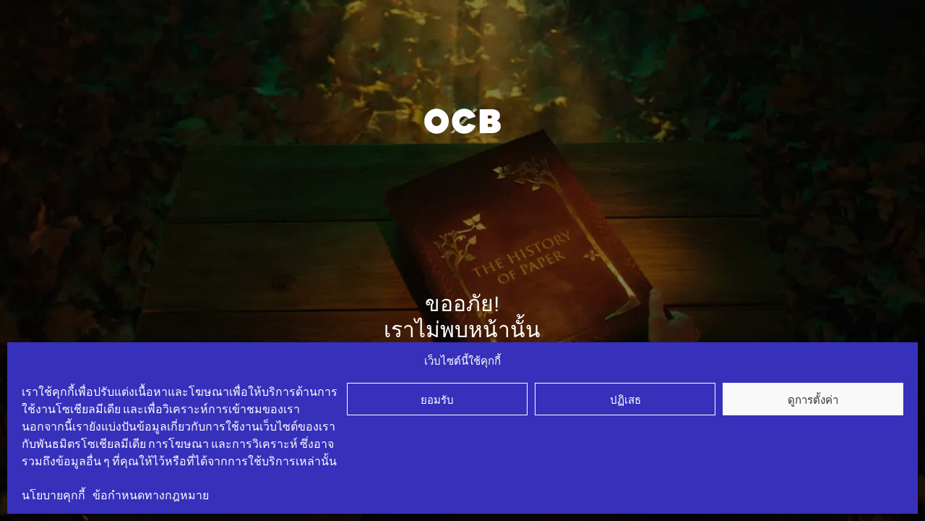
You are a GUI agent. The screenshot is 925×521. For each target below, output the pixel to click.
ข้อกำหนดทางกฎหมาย (150, 495)
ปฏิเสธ (625, 399)
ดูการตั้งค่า (813, 399)
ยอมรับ (437, 399)
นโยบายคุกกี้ (53, 495)
